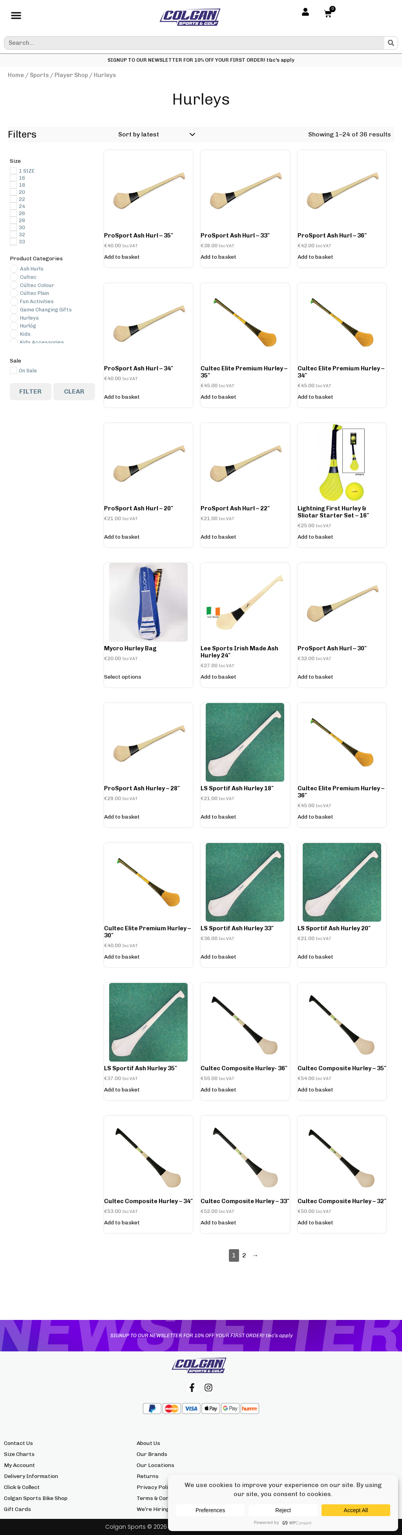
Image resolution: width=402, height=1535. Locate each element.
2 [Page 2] (244, 1255)
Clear (74, 391)
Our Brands (152, 1454)
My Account (19, 1465)
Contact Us (18, 1443)
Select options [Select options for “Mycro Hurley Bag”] (122, 677)
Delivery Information (31, 1476)
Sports (39, 75)
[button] (16, 17)
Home (16, 75)
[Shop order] (155, 134)
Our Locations (155, 1465)
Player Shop (71, 75)
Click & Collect (22, 1487)
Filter (30, 391)
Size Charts (19, 1454)
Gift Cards (17, 1509)
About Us (148, 1443)
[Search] (391, 43)
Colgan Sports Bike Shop (36, 1498)
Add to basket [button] (122, 257)
